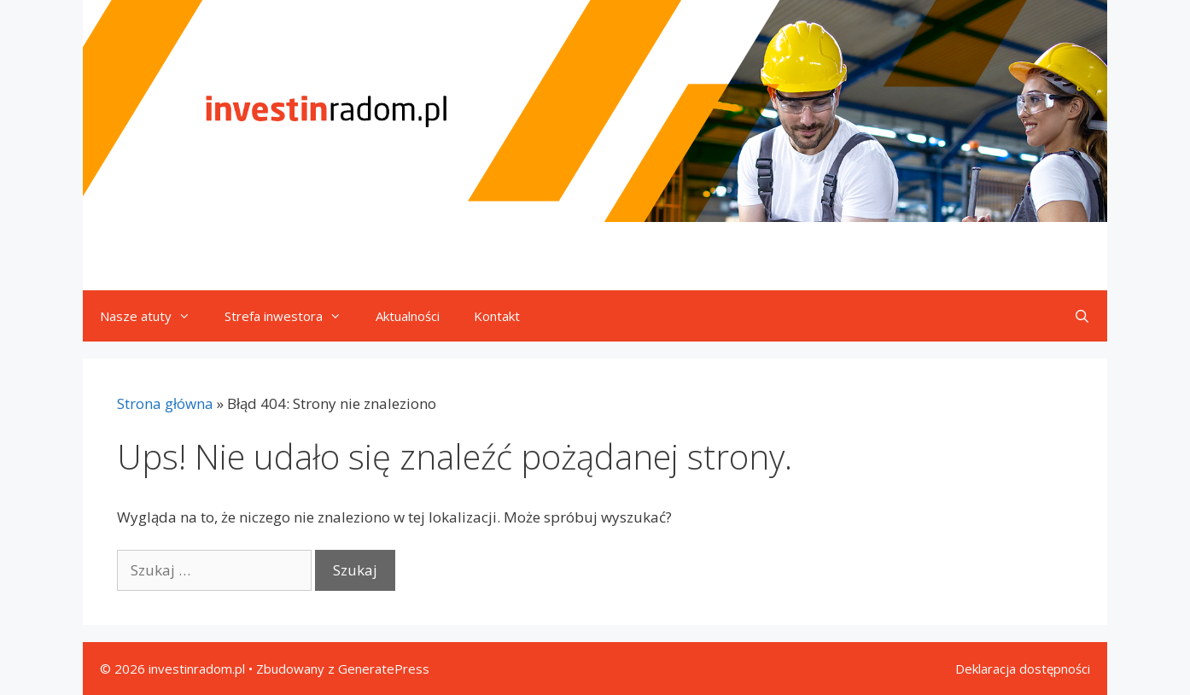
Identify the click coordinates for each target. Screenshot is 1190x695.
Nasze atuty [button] (153, 316)
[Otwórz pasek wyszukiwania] (1082, 316)
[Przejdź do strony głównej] (595, 111)
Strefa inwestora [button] (292, 316)
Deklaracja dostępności (1022, 668)
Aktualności (408, 315)
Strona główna (165, 403)
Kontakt (497, 315)
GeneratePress (383, 668)
